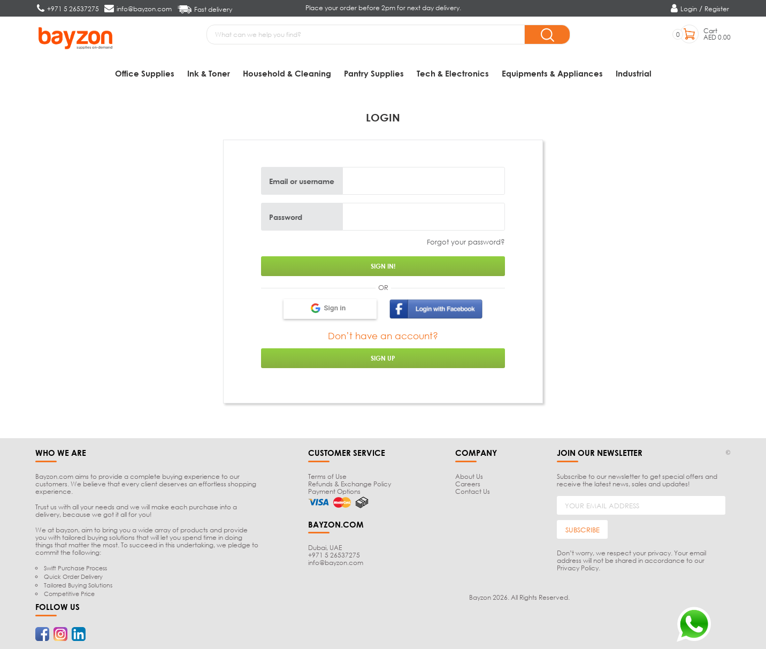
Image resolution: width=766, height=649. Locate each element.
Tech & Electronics (453, 73)
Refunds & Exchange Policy (349, 483)
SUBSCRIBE (582, 530)
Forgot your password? (466, 242)
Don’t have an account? (383, 335)
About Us (469, 476)
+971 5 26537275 (334, 555)
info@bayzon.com (335, 562)
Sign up (383, 358)
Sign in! (383, 266)
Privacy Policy (578, 567)
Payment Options (334, 491)
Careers (467, 483)
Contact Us (472, 491)
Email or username (301, 180)
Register (716, 8)
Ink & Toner (208, 73)
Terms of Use (327, 476)
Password (285, 216)
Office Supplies (144, 73)
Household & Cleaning (287, 73)
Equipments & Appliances (552, 73)
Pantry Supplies (374, 73)
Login (688, 8)
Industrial (634, 73)
